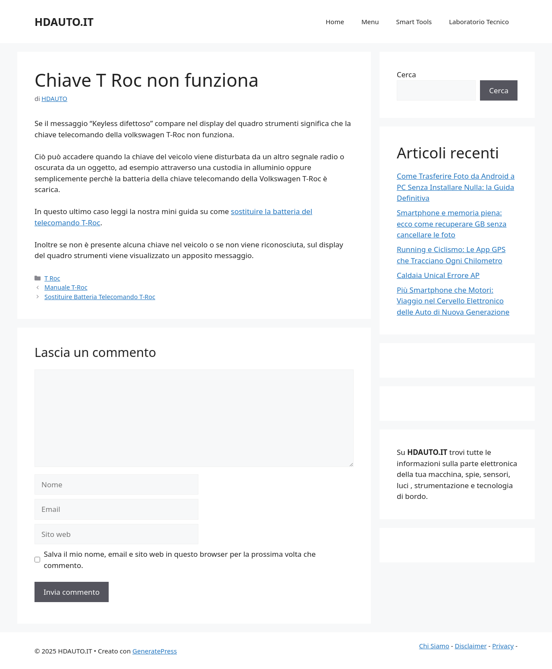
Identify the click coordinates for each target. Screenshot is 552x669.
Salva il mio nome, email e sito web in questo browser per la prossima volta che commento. (180, 559)
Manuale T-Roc (66, 287)
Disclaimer (471, 645)
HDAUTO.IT (64, 21)
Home (335, 21)
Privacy (503, 645)
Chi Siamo (434, 645)
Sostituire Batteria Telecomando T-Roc (99, 297)
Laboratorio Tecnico (479, 21)
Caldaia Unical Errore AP (438, 275)
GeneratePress (154, 651)
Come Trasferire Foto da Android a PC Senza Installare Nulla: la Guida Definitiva (455, 187)
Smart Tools (414, 21)
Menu (370, 21)
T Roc (52, 278)
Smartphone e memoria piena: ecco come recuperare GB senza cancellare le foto (451, 224)
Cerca (406, 74)
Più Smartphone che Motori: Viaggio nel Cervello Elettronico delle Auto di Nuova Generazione (453, 301)
